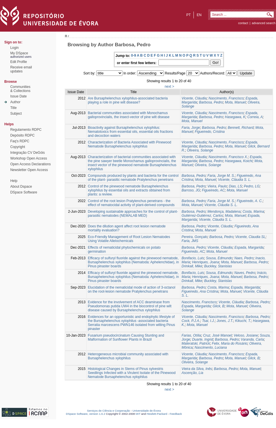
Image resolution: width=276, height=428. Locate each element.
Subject (16, 114)
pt (188, 15)
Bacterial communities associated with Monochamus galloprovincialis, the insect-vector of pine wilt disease (128, 115)
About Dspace (21, 187)
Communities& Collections (20, 89)
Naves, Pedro (244, 273)
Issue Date (18, 96)
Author (15, 102)
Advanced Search (263, 23)
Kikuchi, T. (243, 321)
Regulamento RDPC (26, 130)
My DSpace (19, 53)
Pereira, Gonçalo (194, 237)
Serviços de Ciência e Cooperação (108, 410)
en (199, 15)
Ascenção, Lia (192, 373)
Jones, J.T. (225, 321)
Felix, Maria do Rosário (229, 343)
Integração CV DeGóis (27, 153)
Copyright (17, 147)
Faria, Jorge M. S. (221, 176)
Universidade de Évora (147, 410)
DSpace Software (23, 192)
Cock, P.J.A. (190, 321)
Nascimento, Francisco (226, 98)
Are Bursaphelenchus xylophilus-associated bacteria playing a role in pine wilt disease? (128, 100)
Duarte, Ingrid (202, 339)
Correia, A (255, 117)
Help (14, 181)
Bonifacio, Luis (192, 258)
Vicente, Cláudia (193, 98)
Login (14, 48)
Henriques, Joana (205, 262)
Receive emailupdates (21, 69)
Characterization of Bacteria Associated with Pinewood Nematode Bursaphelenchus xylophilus (129, 144)
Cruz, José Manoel (217, 335)
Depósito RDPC (22, 135)
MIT (138, 413)
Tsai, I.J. (208, 321)
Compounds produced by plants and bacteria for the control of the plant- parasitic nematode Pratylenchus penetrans (133, 178)
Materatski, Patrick (195, 343)
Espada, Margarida (248, 247)
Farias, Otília (191, 335)
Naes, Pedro (244, 258)
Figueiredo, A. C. (250, 201)
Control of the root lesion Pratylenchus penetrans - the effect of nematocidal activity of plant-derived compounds (131, 203)
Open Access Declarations (30, 164)
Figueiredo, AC (213, 190)
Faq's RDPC (19, 141)
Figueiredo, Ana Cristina (199, 291)
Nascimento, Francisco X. (228, 157)
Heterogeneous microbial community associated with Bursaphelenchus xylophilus (128, 356)
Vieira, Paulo (217, 186)
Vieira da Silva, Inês (196, 369)
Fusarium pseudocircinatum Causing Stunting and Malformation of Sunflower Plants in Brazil (126, 337)
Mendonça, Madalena (224, 212)
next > (169, 87)
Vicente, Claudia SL (250, 237)
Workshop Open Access (28, 158)
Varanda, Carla (252, 339)
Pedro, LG (252, 186)
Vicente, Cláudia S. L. (234, 180)
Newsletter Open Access (29, 170)
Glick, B (219, 306)
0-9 (133, 55)
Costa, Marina (253, 212)
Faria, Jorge (190, 128)
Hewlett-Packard (157, 413)
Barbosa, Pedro (211, 102)
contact (243, 23)
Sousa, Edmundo (219, 258)
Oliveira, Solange (200, 150)
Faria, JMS (189, 241)
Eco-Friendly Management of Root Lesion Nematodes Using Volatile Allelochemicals (129, 239)
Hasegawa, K (235, 117)
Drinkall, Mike (191, 266)
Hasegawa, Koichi (238, 161)
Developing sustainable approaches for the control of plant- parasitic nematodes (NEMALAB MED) (133, 214)
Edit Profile (18, 62)
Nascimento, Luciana (211, 348)
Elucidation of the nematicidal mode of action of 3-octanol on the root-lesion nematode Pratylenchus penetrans (131, 289)
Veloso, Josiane (246, 335)
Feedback (176, 413)
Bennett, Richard (240, 128)
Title (13, 108)
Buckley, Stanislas (218, 266)
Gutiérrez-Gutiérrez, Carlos (202, 216)
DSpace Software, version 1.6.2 (85, 413)
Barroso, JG (190, 190)
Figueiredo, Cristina (210, 132)
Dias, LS (235, 186)
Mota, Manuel (235, 102)
